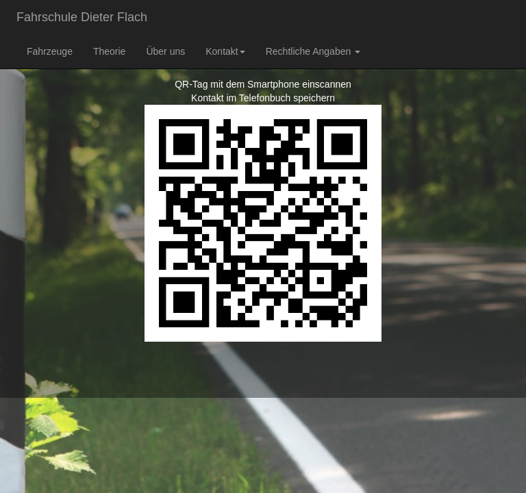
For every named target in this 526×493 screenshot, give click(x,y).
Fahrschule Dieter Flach (81, 17)
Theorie (109, 51)
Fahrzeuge (50, 51)
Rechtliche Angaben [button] (313, 51)
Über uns (165, 51)
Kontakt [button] (225, 51)
